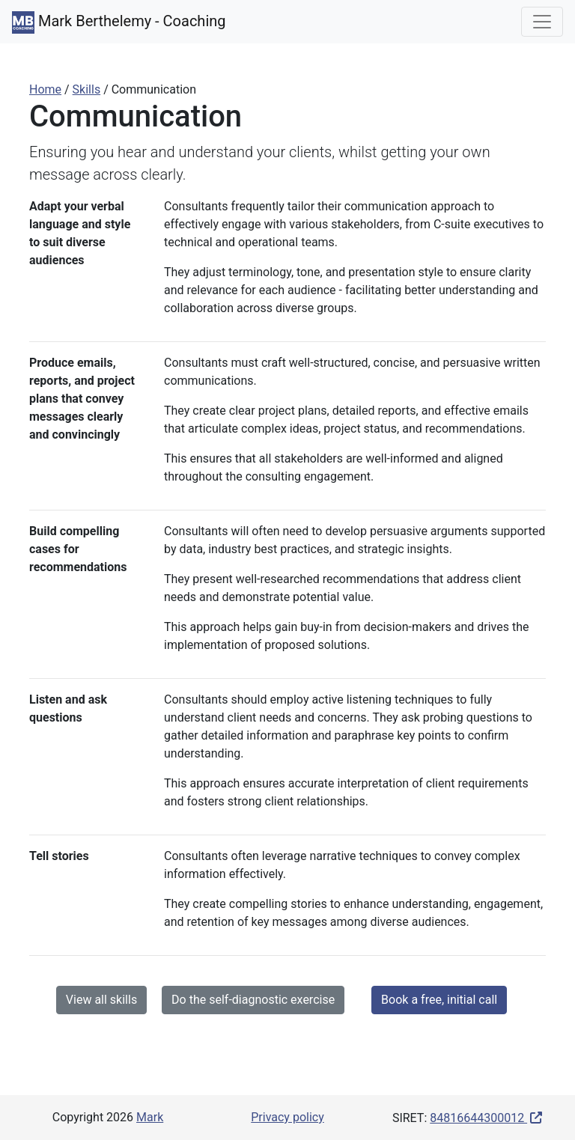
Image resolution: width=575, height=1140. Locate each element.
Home (45, 89)
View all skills (101, 1000)
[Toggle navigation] (542, 22)
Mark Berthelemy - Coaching (119, 22)
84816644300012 (478, 1118)
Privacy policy (287, 1117)
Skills (87, 89)
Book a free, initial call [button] (439, 1000)
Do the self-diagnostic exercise (253, 1000)
